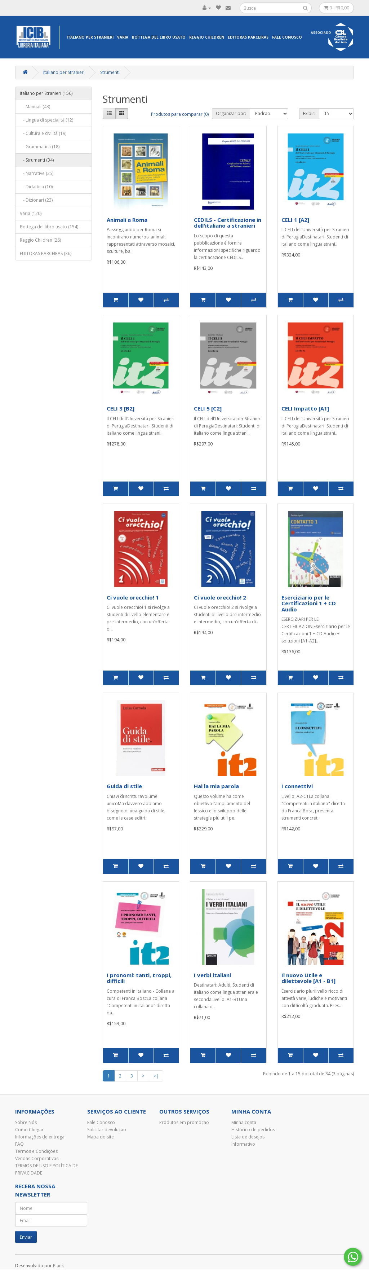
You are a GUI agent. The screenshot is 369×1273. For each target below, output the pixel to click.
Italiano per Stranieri (90, 37)
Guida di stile (124, 786)
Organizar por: (231, 113)
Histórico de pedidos (253, 1130)
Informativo (243, 1144)
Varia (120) (30, 213)
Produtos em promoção (184, 1122)
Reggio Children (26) (40, 240)
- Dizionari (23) (36, 200)
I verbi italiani (212, 975)
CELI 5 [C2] (208, 408)
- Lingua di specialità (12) (46, 120)
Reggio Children (206, 37)
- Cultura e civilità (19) (43, 133)
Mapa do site (100, 1137)
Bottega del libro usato (159, 37)
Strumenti (110, 72)
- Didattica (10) (36, 187)
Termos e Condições (36, 1151)
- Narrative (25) (36, 173)
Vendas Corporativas (36, 1158)
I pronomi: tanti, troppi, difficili (139, 978)
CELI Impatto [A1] (305, 408)
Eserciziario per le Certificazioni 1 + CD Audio (308, 603)
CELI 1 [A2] (295, 219)
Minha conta (243, 1122)
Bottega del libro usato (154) (49, 227)
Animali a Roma (127, 219)
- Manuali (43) (35, 107)
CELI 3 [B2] (120, 408)
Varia (122, 37)
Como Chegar (29, 1130)
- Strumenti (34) (37, 160)
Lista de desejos (247, 1137)
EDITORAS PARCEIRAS (248, 37)
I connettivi (297, 786)
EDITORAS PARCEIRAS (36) (45, 253)
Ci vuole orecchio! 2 (220, 597)
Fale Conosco (287, 37)
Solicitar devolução (106, 1130)
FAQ (19, 1144)
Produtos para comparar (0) (180, 114)
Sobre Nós (26, 1122)
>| (156, 1076)
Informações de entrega (40, 1137)
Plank (58, 1266)
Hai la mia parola (216, 786)
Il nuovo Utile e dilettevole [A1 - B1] (308, 978)
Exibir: (309, 113)
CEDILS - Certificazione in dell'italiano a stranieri (227, 222)
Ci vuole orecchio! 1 (133, 597)
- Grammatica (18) (39, 147)
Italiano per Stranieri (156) (46, 93)
